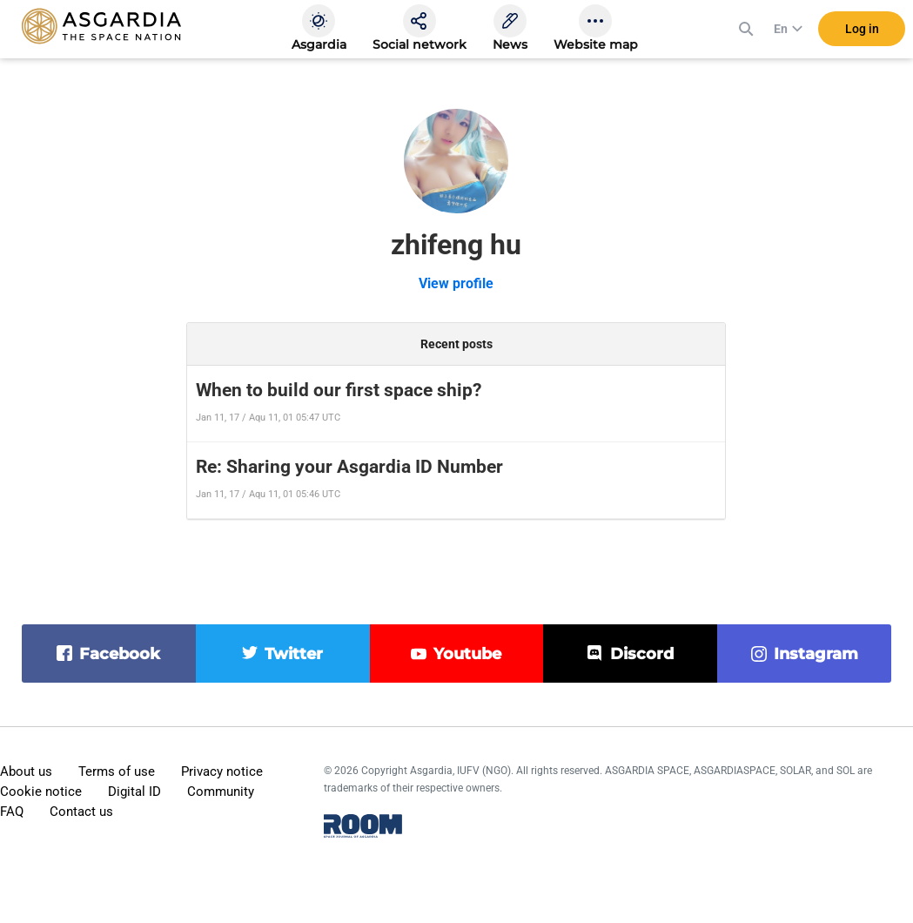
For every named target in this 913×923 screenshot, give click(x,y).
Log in (862, 34)
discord (642, 654)
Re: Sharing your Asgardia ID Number (349, 466)
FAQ (11, 811)
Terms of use (116, 771)
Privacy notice (222, 771)
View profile (456, 283)
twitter (294, 654)
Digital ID (134, 791)
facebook (119, 654)
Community (220, 791)
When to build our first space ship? (338, 390)
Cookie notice (41, 791)
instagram (816, 654)
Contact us (81, 811)
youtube (467, 654)
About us (26, 771)
